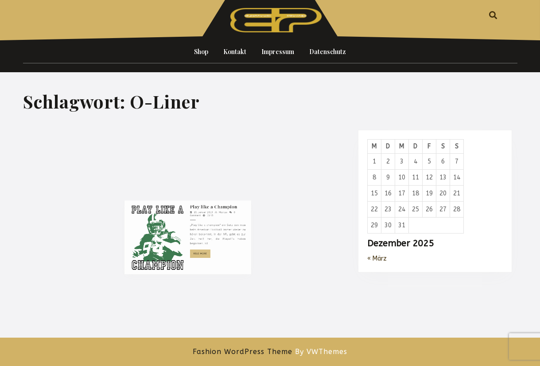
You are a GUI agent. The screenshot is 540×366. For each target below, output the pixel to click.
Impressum (277, 51)
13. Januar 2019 (199, 252)
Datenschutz (327, 51)
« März (377, 258)
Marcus (213, 252)
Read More (198, 282)
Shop (201, 51)
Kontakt (234, 51)
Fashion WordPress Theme (242, 351)
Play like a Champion (206, 248)
